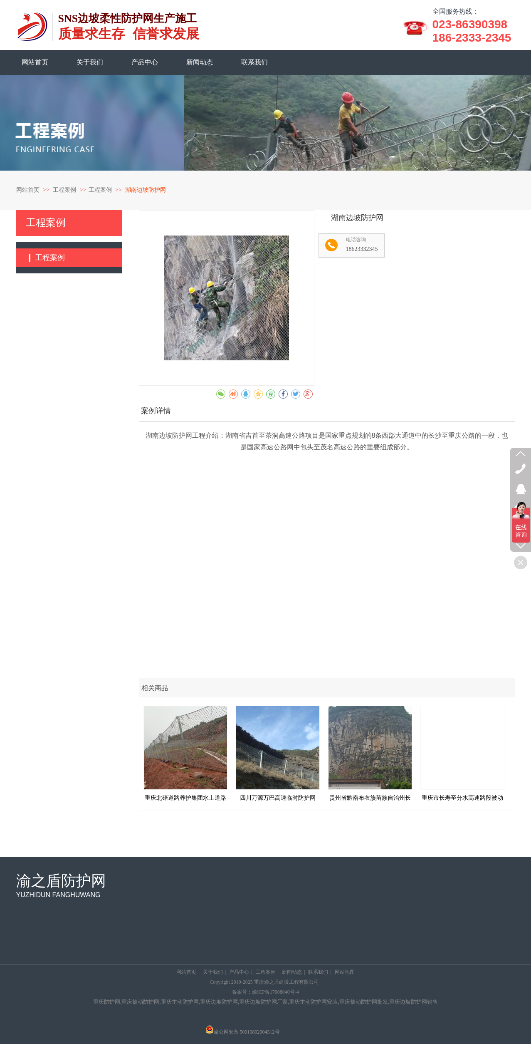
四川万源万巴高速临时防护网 (278, 798)
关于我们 (213, 972)
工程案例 (65, 190)
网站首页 (28, 190)
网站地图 (345, 972)
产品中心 (239, 972)
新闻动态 (292, 972)
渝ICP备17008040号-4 (275, 992)
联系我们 (318, 972)
